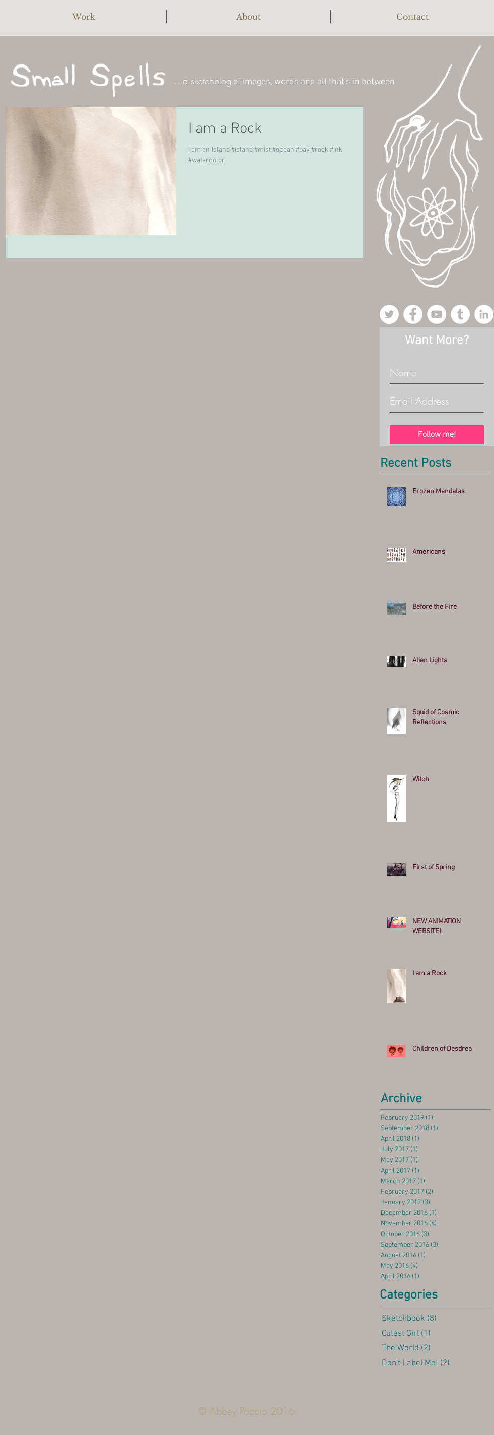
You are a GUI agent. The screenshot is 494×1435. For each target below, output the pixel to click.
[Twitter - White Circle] (389, 314)
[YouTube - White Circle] (436, 314)
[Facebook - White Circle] (412, 314)
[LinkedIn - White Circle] (483, 314)
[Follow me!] (437, 434)
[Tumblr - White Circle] (460, 314)
